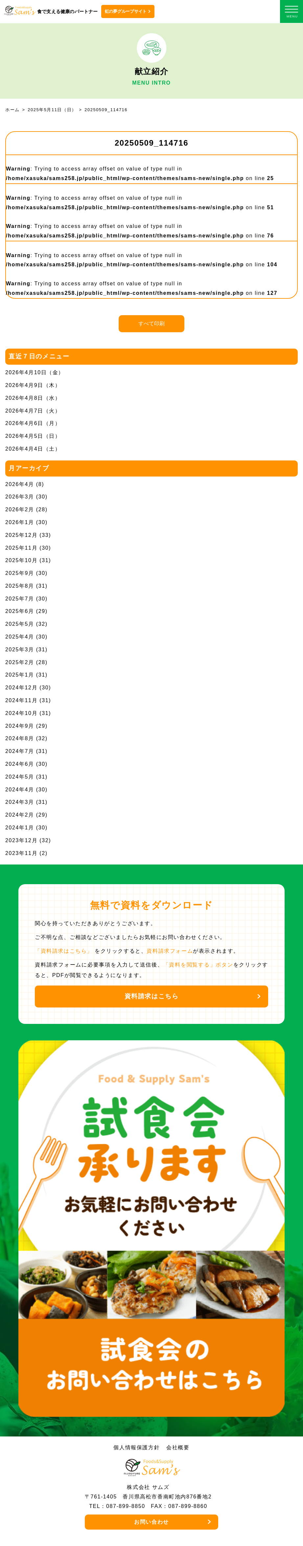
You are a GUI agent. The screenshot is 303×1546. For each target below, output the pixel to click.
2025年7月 (19, 598)
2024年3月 (19, 802)
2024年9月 (19, 726)
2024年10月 (21, 713)
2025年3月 (19, 649)
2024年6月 (19, 764)
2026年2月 (19, 509)
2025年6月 (19, 611)
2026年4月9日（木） (33, 385)
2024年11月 (21, 700)
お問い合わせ (151, 1522)
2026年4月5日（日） (33, 436)
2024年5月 (19, 777)
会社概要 (177, 1447)
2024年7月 (19, 751)
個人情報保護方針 (136, 1447)
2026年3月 (19, 496)
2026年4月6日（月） (33, 423)
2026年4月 (19, 484)
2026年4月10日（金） (34, 372)
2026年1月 (19, 522)
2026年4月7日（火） (33, 411)
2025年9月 (19, 573)
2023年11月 (21, 853)
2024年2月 (19, 815)
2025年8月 (19, 586)
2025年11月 (21, 548)
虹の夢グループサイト (126, 11)
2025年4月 (19, 637)
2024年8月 (19, 738)
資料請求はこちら (152, 996)
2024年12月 (21, 687)
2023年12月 (21, 840)
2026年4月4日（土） (33, 449)
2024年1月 (19, 827)
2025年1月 (19, 675)
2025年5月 (19, 624)
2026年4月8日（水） (33, 398)
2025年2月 (19, 662)
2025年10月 (21, 560)
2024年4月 (19, 789)
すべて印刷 (151, 323)
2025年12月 (21, 535)
